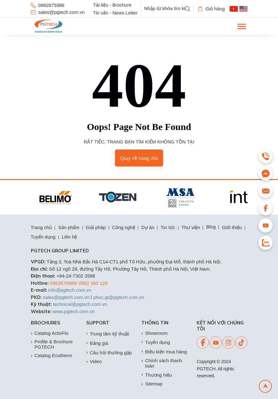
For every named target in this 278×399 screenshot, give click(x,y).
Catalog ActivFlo (49, 333)
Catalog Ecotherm (51, 355)
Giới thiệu (232, 227)
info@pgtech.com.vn (69, 290)
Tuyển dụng (43, 236)
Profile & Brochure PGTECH (52, 344)
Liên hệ (69, 236)
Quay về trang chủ (139, 158)
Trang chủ (41, 227)
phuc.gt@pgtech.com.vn (118, 297)
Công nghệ (123, 227)
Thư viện (191, 227)
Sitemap (151, 383)
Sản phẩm (68, 227)
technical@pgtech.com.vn (80, 304)
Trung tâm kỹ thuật (107, 333)
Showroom (154, 333)
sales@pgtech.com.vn (58, 12)
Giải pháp (96, 227)
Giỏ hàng (211, 8)
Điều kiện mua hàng (164, 351)
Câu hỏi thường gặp (109, 352)
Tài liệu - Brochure (112, 5)
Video (94, 361)
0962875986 (47, 5)
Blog (210, 226)
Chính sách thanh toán (161, 363)
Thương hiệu (156, 375)
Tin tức (168, 227)
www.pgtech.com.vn (74, 311)
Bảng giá (97, 343)
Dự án (148, 227)
